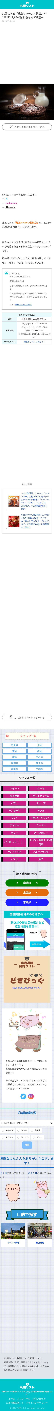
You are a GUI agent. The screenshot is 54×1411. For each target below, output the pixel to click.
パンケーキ (14, 810)
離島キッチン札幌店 (23, 304)
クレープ (41, 803)
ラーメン (41, 825)
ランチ (14, 818)
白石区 (39, 757)
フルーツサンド (41, 852)
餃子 (41, 859)
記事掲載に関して (15, 1403)
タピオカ (14, 796)
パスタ (14, 859)
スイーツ (14, 788)
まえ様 (3, 1173)
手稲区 (39, 769)
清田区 (14, 769)
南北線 (27, 882)
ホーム (11, 1399)
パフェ (14, 803)
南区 (14, 757)
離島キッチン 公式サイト (34, 342)
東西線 (27, 892)
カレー (14, 833)
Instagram (11, 203)
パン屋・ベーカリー (14, 842)
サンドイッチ (14, 852)
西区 (39, 751)
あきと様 (32, 1173)
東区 (14, 751)
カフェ (40, 810)
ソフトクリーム (41, 796)
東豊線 (27, 902)
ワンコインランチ (41, 818)
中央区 (14, 745)
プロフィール (23, 1399)
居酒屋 (37, 1130)
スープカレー (41, 833)
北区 (39, 745)
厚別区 (14, 763)
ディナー (14, 825)
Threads (10, 207)
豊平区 (39, 763)
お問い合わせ (39, 1399)
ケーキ (40, 788)
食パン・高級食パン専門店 (40, 842)
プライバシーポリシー (37, 1403)
